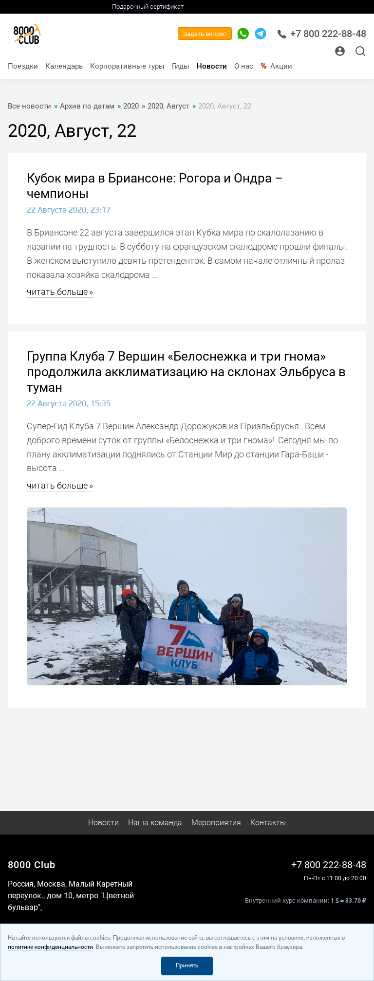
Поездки (23, 66)
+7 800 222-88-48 (321, 33)
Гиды (180, 66)
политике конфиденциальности (50, 947)
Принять (187, 966)
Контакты (268, 822)
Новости (212, 66)
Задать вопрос (204, 33)
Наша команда (155, 822)
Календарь (64, 66)
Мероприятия (216, 822)
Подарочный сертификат (148, 6)
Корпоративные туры (127, 66)
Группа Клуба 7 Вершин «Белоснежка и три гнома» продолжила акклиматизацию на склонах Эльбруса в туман (186, 372)
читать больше (57, 292)
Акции (281, 66)
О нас (243, 66)
